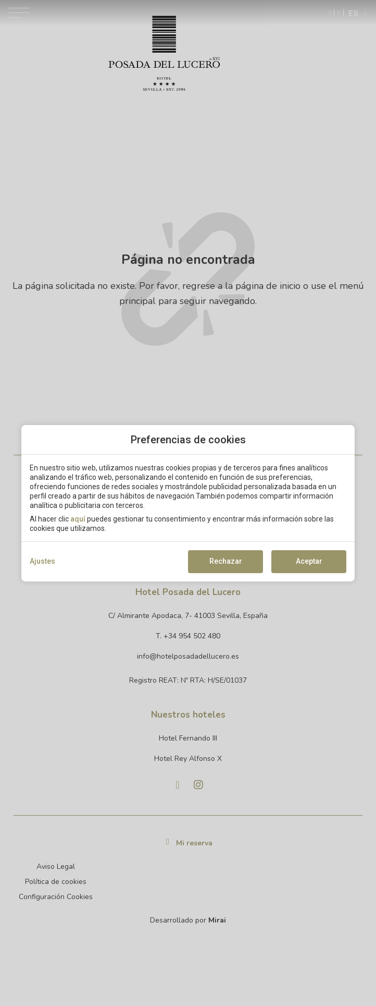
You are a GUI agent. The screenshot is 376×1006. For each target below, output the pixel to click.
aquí (77, 519)
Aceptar (309, 561)
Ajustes (42, 561)
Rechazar (225, 561)
